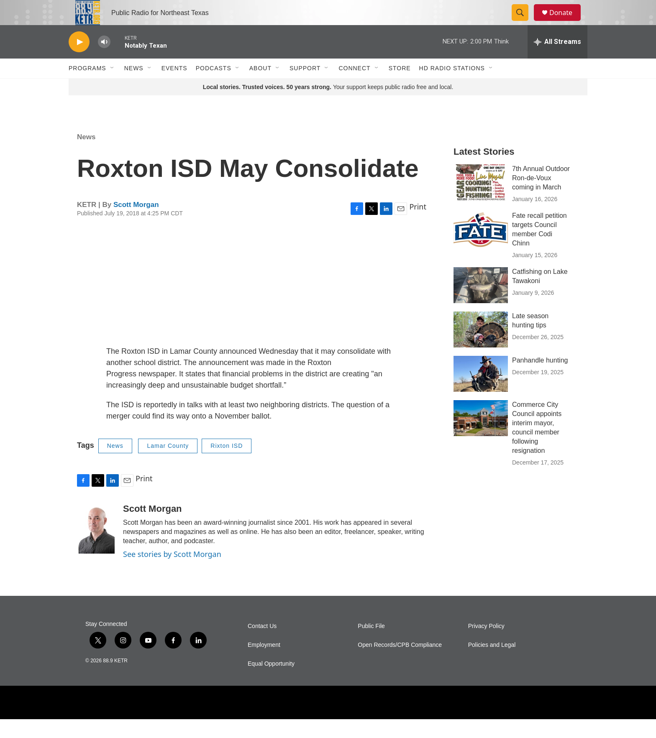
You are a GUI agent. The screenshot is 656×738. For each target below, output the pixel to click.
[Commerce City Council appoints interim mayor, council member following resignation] (481, 437)
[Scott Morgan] (96, 547)
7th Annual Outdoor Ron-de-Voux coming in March (541, 196)
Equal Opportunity (271, 682)
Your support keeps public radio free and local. (328, 105)
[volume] (104, 60)
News (134, 87)
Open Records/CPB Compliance (400, 664)
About (260, 87)
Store (400, 87)
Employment (264, 664)
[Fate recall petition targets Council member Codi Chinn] (481, 248)
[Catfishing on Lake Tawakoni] (481, 304)
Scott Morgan (136, 223)
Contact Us (262, 645)
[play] (79, 61)
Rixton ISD (226, 464)
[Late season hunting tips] (481, 348)
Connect (354, 87)
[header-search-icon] (523, 22)
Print (417, 225)
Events (174, 87)
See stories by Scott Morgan (172, 573)
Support (305, 87)
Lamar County (168, 464)
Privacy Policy (486, 645)
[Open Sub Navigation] (112, 87)
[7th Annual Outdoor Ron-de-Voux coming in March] (481, 201)
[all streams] (557, 60)
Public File (371, 645)
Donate (566, 22)
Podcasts (213, 87)
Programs (87, 87)
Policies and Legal (492, 664)
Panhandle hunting (540, 379)
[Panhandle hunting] (481, 393)
